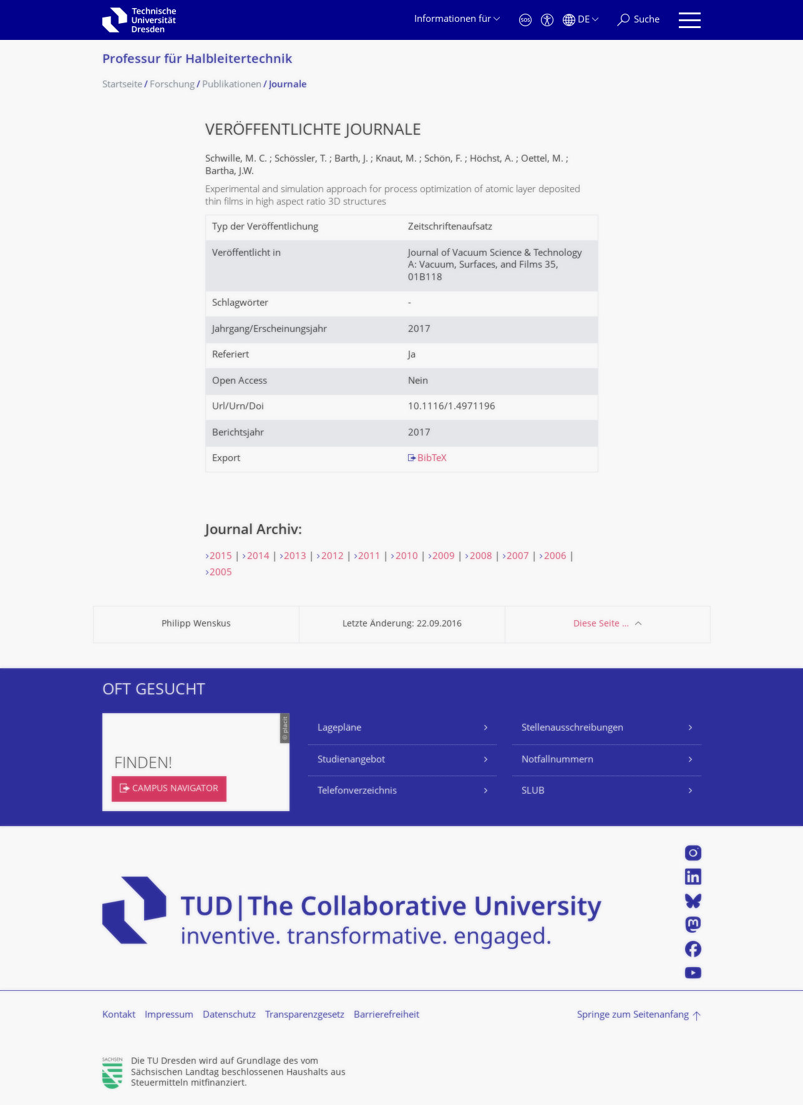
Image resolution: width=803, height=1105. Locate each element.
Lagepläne (339, 728)
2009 (443, 557)
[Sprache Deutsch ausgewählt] (580, 20)
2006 (555, 557)
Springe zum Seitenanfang (633, 1015)
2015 (221, 557)
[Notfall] (525, 20)
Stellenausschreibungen (572, 728)
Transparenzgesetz (304, 1015)
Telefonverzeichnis (357, 791)
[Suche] (638, 20)
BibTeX (432, 459)
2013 (295, 557)
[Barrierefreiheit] (547, 20)
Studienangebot (351, 760)
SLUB (533, 791)
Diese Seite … (601, 624)
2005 (221, 573)
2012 (332, 557)
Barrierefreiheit (386, 1015)
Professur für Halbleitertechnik (197, 60)
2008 (481, 557)
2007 (518, 557)
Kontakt (118, 1015)
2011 (369, 557)
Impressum (169, 1015)
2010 (407, 557)
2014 (258, 557)
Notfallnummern (557, 760)
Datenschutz (229, 1015)
